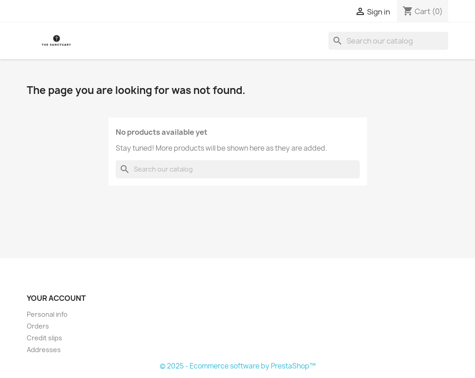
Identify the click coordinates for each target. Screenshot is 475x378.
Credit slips (44, 338)
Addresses (44, 349)
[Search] (388, 41)
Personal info (47, 314)
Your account (56, 298)
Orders (38, 326)
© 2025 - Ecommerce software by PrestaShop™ (238, 366)
